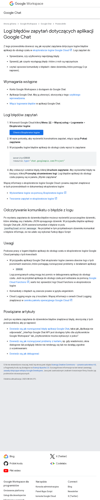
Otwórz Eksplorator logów (26, 132)
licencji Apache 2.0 (41, 368)
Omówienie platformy (14, 490)
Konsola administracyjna (47, 486)
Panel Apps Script (44, 491)
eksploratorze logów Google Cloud (51, 50)
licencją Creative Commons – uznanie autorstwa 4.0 (74, 365)
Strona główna (10, 24)
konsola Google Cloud (46, 496)
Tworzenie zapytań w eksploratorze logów (32, 198)
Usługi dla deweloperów (15, 495)
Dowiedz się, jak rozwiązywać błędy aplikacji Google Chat (39, 328)
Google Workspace (28, 24)
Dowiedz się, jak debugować (24, 353)
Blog (70, 486)
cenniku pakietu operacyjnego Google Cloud (46, 300)
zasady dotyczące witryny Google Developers (23, 370)
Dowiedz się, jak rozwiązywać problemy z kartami (35, 341)
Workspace (29, 4)
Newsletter (73, 491)
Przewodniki (60, 24)
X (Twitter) (73, 496)
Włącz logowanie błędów (23, 103)
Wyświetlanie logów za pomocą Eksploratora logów (36, 193)
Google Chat (12, 13)
